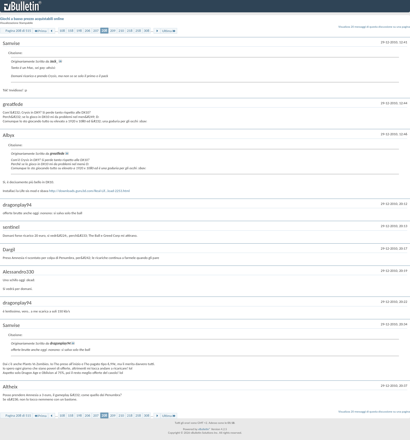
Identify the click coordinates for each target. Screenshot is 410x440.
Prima (40, 31)
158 (70, 31)
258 (138, 31)
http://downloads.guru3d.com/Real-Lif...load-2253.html (89, 191)
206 (87, 31)
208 (104, 31)
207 (96, 31)
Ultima (169, 31)
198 (79, 31)
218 (129, 31)
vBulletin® (204, 429)
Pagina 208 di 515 (18, 31)
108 (62, 31)
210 (121, 31)
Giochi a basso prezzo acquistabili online (32, 18)
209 (112, 31)
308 (146, 31)
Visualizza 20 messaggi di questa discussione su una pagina (374, 27)
